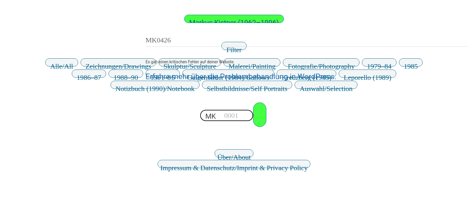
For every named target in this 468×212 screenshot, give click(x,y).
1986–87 (89, 76)
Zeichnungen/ (118, 64)
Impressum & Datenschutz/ (233, 166)
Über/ (234, 155)
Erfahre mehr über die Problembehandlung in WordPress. (241, 76)
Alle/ (61, 64)
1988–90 (125, 76)
